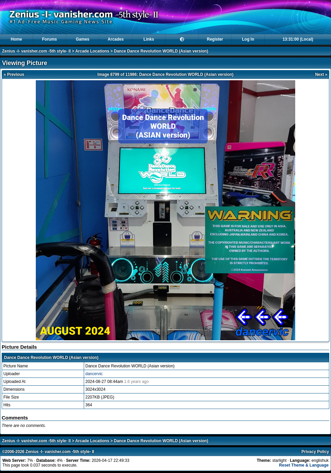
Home (16, 39)
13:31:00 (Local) (298, 39)
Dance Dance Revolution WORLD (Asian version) (161, 51)
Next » (321, 74)
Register (215, 39)
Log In (248, 39)
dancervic (94, 373)
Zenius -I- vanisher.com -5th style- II (36, 51)
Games (82, 39)
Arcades (116, 39)
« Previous (14, 74)
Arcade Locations (92, 51)
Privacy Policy (315, 451)
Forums (49, 39)
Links (149, 39)
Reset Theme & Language (304, 465)
